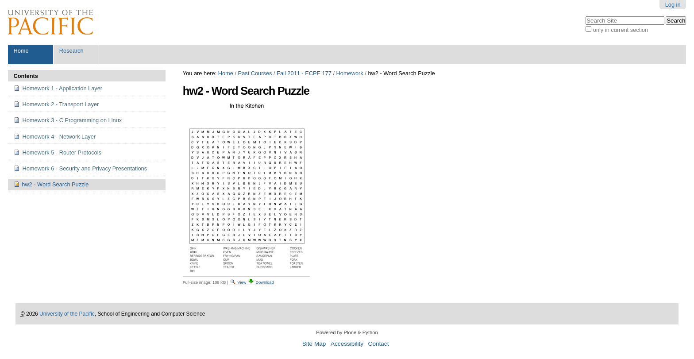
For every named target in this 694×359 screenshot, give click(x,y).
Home (20, 50)
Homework (349, 73)
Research (71, 50)
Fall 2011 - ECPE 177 (304, 73)
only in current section (620, 30)
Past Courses (255, 73)
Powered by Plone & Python (347, 332)
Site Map (314, 343)
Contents (25, 76)
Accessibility (347, 343)
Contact (378, 343)
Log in (673, 4)
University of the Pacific (67, 314)
